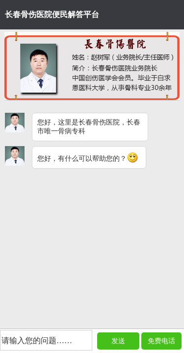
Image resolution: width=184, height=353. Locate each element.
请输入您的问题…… (36, 340)
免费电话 (161, 341)
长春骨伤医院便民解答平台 (52, 14)
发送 (118, 341)
